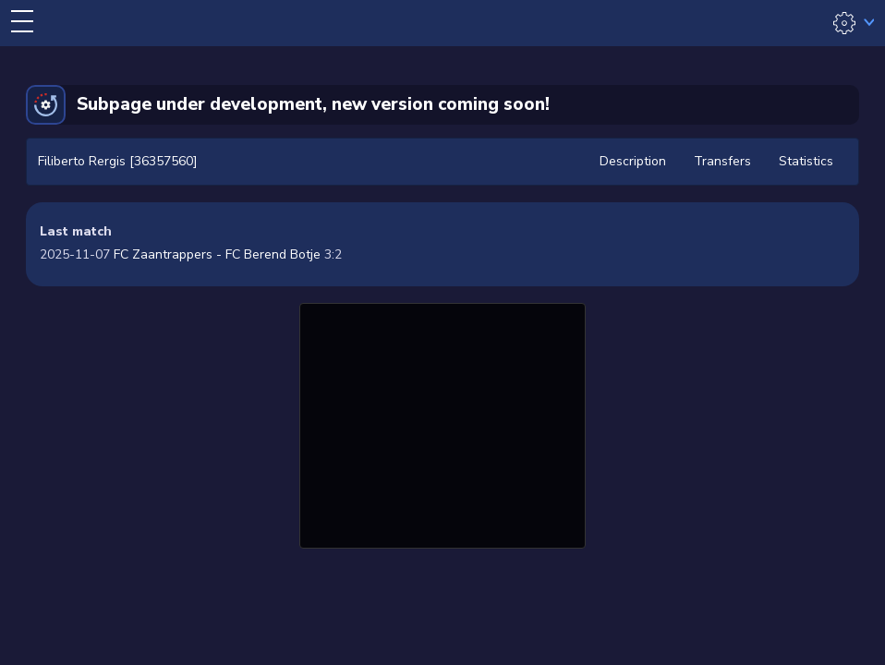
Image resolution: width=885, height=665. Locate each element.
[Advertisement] (442, 423)
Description (633, 161)
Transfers (722, 161)
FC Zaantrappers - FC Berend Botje (217, 254)
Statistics (806, 161)
